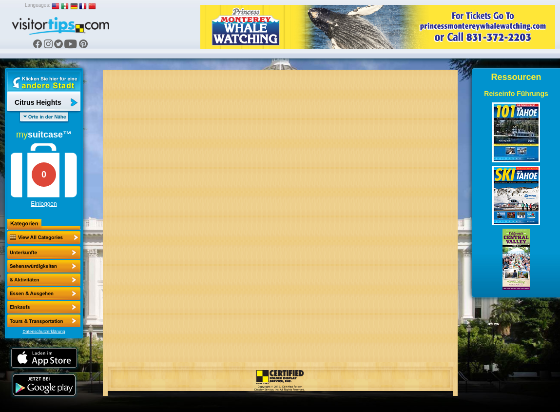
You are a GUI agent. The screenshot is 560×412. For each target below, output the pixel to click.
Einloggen (44, 203)
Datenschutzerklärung (43, 331)
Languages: (37, 5)
